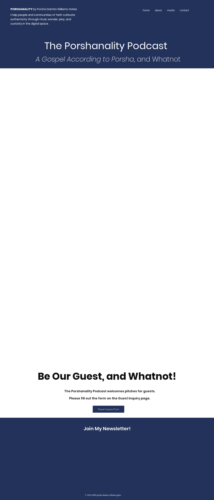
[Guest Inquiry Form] (108, 409)
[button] (171, 10)
